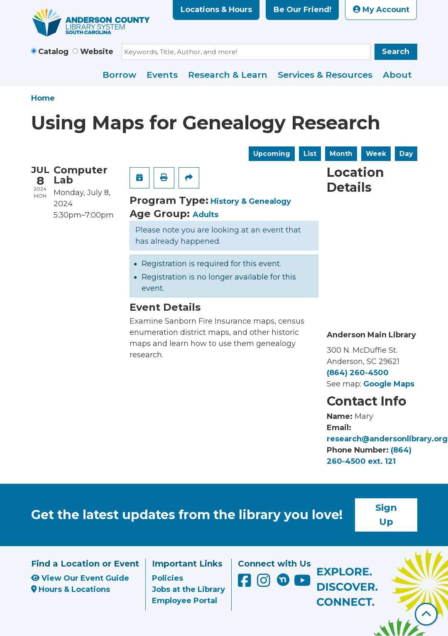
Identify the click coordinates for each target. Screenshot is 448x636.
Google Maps (388, 384)
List (310, 154)
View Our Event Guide (80, 578)
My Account (381, 9)
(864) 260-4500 (358, 372)
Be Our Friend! (302, 9)
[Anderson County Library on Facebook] (245, 583)
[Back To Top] (426, 614)
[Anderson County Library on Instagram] (264, 583)
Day (406, 154)
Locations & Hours (216, 9)
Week (376, 154)
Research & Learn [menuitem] (227, 74)
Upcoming (271, 154)
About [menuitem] (397, 74)
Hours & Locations (70, 589)
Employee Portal (184, 600)
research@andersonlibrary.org (387, 438)
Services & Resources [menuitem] (325, 74)
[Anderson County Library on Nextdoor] (283, 579)
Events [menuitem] (162, 74)
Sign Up (386, 514)
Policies (167, 578)
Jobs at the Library (188, 589)
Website (96, 51)
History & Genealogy (251, 201)
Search (395, 51)
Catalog (53, 51)
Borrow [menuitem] (119, 74)
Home (43, 98)
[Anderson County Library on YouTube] (302, 583)
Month (341, 154)
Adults (205, 214)
